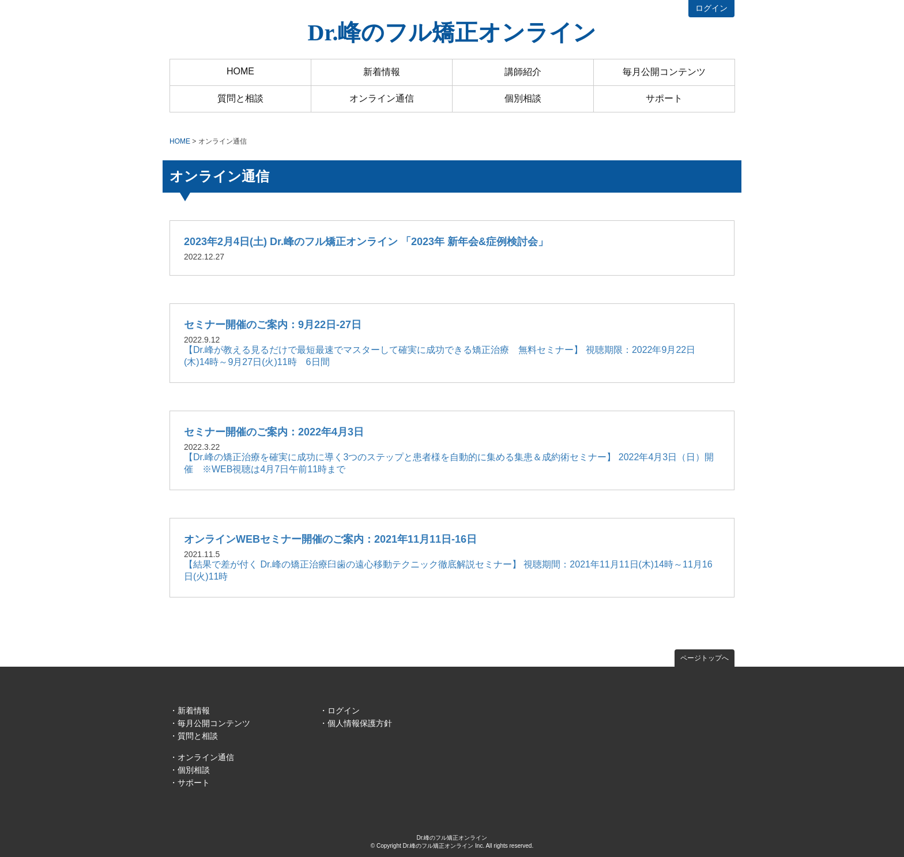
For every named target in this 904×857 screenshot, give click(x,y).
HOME (240, 71)
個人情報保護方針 (359, 723)
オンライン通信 (381, 98)
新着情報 (381, 72)
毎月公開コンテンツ (664, 72)
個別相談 (522, 98)
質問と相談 (240, 98)
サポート (664, 98)
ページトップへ (704, 658)
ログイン (711, 8)
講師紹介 (522, 72)
